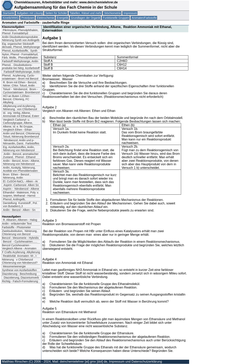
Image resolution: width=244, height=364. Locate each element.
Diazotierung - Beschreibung (19, 273)
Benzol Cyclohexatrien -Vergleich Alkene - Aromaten (19, 247)
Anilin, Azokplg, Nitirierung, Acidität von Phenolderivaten (20, 169)
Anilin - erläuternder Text (17, 223)
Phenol (19, 50)
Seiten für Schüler (56, 13)
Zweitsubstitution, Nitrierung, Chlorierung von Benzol (19, 232)
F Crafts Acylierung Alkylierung (21, 252)
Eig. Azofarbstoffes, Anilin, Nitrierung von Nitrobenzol (19, 149)
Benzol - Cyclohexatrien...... (20, 241)
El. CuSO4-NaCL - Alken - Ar (20, 181)
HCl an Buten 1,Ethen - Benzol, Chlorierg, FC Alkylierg (17, 99)
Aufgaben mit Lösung (30, 13)
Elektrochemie (45, 17)
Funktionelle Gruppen (116, 17)
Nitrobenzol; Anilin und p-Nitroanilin (21, 142)
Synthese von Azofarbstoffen (19, 270)
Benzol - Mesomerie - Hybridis (20, 237)
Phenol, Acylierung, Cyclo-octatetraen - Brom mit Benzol (20, 77)
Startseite (8, 13)
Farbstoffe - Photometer (16, 227)
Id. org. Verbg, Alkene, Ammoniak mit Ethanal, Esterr (21, 114)
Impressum (130, 13)
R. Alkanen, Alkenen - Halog (20, 219)
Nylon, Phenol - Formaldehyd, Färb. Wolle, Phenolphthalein (20, 56)
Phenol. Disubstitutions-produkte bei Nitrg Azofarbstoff (21, 66)
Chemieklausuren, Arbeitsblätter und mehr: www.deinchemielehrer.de (65, 2)
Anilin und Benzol (21, 135)
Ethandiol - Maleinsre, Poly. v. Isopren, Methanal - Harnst (21, 194)
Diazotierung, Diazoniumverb (21, 277)
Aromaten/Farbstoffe (144, 17)
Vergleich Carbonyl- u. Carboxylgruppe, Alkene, (18, 121)
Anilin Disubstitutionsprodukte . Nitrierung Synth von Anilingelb (20, 38)
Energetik (62, 17)
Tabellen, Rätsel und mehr (86, 13)
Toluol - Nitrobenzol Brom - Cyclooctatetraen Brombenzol (21, 91)
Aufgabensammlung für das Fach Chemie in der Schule (65, 7)
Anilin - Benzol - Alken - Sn (19, 209)
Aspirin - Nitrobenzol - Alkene (21, 188)
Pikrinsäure (20, 32)
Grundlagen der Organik (85, 17)
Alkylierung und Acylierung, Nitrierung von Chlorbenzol (20, 107)
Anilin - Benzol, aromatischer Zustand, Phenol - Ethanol (20, 155)
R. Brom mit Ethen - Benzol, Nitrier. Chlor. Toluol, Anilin (20, 84)
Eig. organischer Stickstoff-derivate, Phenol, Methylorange (21, 45)
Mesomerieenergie (14, 266)
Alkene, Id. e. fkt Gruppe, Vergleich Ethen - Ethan (18, 128)
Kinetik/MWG (11, 17)
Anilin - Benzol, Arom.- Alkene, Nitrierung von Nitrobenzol (21, 162)
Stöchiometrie (112, 13)
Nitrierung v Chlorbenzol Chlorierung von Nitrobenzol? (19, 261)
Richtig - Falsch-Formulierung (20, 281)
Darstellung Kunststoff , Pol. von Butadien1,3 (20, 204)
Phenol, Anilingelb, (14, 199)
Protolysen (27, 17)
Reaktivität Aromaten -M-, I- (20, 255)
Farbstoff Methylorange (20, 61)
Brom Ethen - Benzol (17, 176)
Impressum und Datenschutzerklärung (135, 361)
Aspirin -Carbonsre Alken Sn (21, 185)
